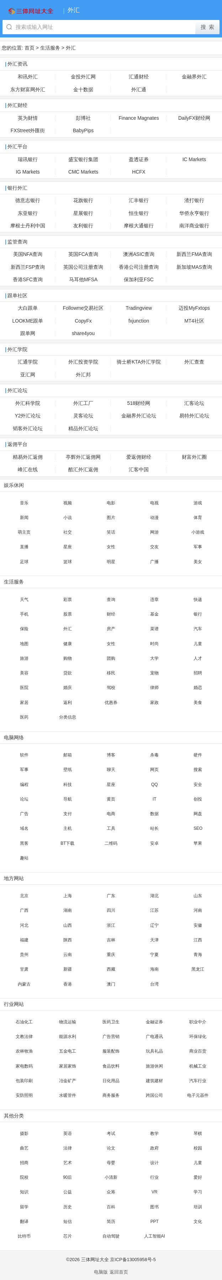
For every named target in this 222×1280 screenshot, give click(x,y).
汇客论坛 (194, 403)
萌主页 (24, 532)
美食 (198, 702)
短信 (67, 1221)
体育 (198, 517)
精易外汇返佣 (28, 457)
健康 (67, 643)
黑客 (24, 843)
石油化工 (24, 1021)
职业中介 (197, 1021)
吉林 (111, 939)
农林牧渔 (24, 1051)
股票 (67, 614)
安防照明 (24, 1095)
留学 (24, 1206)
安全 (198, 784)
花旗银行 (83, 200)
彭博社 (83, 118)
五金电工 (67, 1051)
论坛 (24, 799)
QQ (154, 784)
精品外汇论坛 (83, 428)
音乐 (24, 502)
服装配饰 (111, 1051)
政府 (154, 1148)
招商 (24, 1162)
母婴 (111, 1162)
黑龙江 (197, 969)
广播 (154, 561)
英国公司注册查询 (83, 267)
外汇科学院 (27, 403)
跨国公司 (154, 1095)
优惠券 (111, 702)
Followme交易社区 (83, 308)
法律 (67, 1148)
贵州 (24, 954)
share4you (83, 333)
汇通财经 (139, 76)
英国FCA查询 (83, 254)
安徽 (198, 925)
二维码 (111, 843)
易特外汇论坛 (194, 415)
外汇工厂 (83, 403)
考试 (111, 1133)
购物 (67, 658)
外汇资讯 (17, 64)
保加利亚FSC (139, 279)
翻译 (24, 1221)
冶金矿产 (67, 1080)
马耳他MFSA (83, 279)
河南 (198, 910)
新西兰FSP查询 (28, 267)
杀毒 (154, 754)
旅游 (24, 658)
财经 (111, 614)
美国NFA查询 (28, 254)
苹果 (198, 843)
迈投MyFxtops (194, 308)
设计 (154, 1162)
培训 (198, 1206)
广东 (111, 895)
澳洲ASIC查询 (138, 254)
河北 (24, 925)
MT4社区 (194, 321)
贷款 (67, 672)
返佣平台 (17, 444)
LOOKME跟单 (27, 321)
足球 (24, 561)
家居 (24, 702)
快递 (198, 599)
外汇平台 (17, 146)
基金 (154, 614)
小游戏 (197, 532)
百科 (111, 1206)
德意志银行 (27, 200)
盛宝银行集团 (83, 159)
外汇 (71, 48)
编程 (24, 784)
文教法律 (24, 1036)
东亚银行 (28, 213)
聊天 (111, 769)
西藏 (111, 969)
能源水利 (67, 1036)
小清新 (111, 1177)
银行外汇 (17, 188)
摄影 (24, 1133)
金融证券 (154, 1021)
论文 (111, 1148)
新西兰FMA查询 (194, 254)
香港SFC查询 (28, 279)
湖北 (154, 895)
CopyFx (83, 321)
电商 (111, 813)
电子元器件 (197, 1095)
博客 (111, 754)
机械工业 (197, 1066)
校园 (198, 1148)
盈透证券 (139, 159)
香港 (67, 984)
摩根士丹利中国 (27, 225)
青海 (198, 954)
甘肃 (24, 969)
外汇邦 (83, 374)
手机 (24, 614)
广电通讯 (154, 1036)
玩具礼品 (154, 1051)
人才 (198, 658)
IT (155, 799)
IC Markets (194, 159)
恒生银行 (139, 213)
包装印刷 (24, 1080)
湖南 (67, 910)
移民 (111, 672)
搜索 (198, 769)
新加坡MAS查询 (194, 267)
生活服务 (50, 48)
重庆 (111, 954)
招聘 (198, 672)
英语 (67, 1133)
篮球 (67, 561)
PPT (154, 1221)
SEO (198, 828)
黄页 (111, 799)
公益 (67, 1191)
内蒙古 (24, 984)
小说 (67, 517)
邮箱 (67, 754)
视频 (67, 502)
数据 (154, 813)
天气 (24, 599)
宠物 (154, 672)
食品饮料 (111, 1066)
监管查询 (17, 242)
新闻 (24, 517)
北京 (24, 895)
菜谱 (154, 628)
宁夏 (154, 954)
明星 (111, 561)
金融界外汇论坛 (138, 415)
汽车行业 (197, 1080)
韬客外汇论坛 (28, 428)
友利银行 (83, 225)
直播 (24, 546)
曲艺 (24, 1148)
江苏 (154, 910)
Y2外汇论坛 (28, 415)
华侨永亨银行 (194, 213)
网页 (154, 769)
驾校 (111, 687)
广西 (24, 910)
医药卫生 (111, 1021)
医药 (24, 717)
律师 (154, 687)
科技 (67, 784)
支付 (67, 813)
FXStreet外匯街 (28, 130)
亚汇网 (27, 374)
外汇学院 (17, 349)
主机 (67, 828)
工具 (111, 828)
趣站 (24, 857)
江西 (198, 939)
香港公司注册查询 (139, 267)
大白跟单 (28, 308)
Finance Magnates (138, 118)
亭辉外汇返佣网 (83, 457)
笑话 (111, 532)
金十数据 (83, 89)
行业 (154, 1177)
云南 (67, 954)
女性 (111, 546)
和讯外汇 (28, 76)
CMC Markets (83, 172)
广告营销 (111, 1036)
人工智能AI (154, 1236)
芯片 (67, 1236)
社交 (67, 532)
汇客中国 (139, 469)
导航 (67, 799)
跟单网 (27, 333)
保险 (24, 628)
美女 (198, 561)
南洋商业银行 (194, 225)
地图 (24, 643)
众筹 (111, 1191)
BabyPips (83, 130)
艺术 (67, 1162)
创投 (198, 799)
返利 (67, 702)
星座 (67, 546)
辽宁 (154, 925)
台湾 (154, 984)
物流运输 (67, 1021)
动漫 (154, 517)
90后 (67, 1177)
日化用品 (111, 1080)
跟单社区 (17, 295)
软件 (24, 754)
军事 (198, 546)
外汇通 (138, 89)
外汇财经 (17, 105)
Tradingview (139, 308)
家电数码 (24, 1066)
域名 (24, 828)
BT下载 (67, 843)
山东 (198, 895)
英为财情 (28, 118)
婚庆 (67, 687)
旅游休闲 (154, 1066)
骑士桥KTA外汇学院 (139, 362)
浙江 (111, 925)
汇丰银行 (139, 200)
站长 (154, 828)
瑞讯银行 (28, 159)
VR (155, 1191)
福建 (24, 939)
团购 (111, 658)
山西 (67, 925)
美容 (24, 672)
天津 (154, 939)
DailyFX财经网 (194, 118)
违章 (154, 599)
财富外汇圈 (194, 457)
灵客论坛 (83, 415)
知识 (24, 1191)
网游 (154, 532)
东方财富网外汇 (27, 89)
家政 (154, 702)
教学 (154, 1133)
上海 (67, 895)
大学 (154, 658)
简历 (111, 1221)
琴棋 (198, 1133)
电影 (111, 502)
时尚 (154, 643)
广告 (24, 813)
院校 (24, 1177)
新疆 (67, 969)
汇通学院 (28, 362)
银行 (198, 614)
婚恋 (198, 687)
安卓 (154, 843)
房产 (111, 628)
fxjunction (138, 321)
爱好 (198, 1177)
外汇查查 (194, 362)
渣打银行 (194, 200)
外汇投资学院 (83, 362)
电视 (154, 502)
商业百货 (197, 1051)
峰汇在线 (28, 469)
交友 (154, 546)
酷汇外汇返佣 (83, 469)
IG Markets (27, 172)
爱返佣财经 (138, 457)
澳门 (111, 984)
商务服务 (111, 1095)
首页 (30, 48)
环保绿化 (197, 1036)
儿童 (198, 643)
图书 (154, 1206)
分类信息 (67, 717)
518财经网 (138, 403)
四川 (111, 910)
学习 (198, 1191)
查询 (111, 599)
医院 (24, 687)
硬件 (198, 754)
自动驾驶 (111, 1236)
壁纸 (67, 769)
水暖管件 (67, 1095)
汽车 (198, 628)
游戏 (198, 502)
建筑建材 (154, 1080)
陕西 (67, 939)
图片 (111, 517)
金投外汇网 (83, 76)
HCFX (138, 172)
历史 (67, 1206)
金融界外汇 (194, 76)
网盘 (198, 813)
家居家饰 (67, 1066)
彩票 (67, 599)
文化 (198, 1221)
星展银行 (83, 213)
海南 (154, 969)
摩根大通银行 (139, 225)
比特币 (24, 1236)
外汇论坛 (17, 390)
